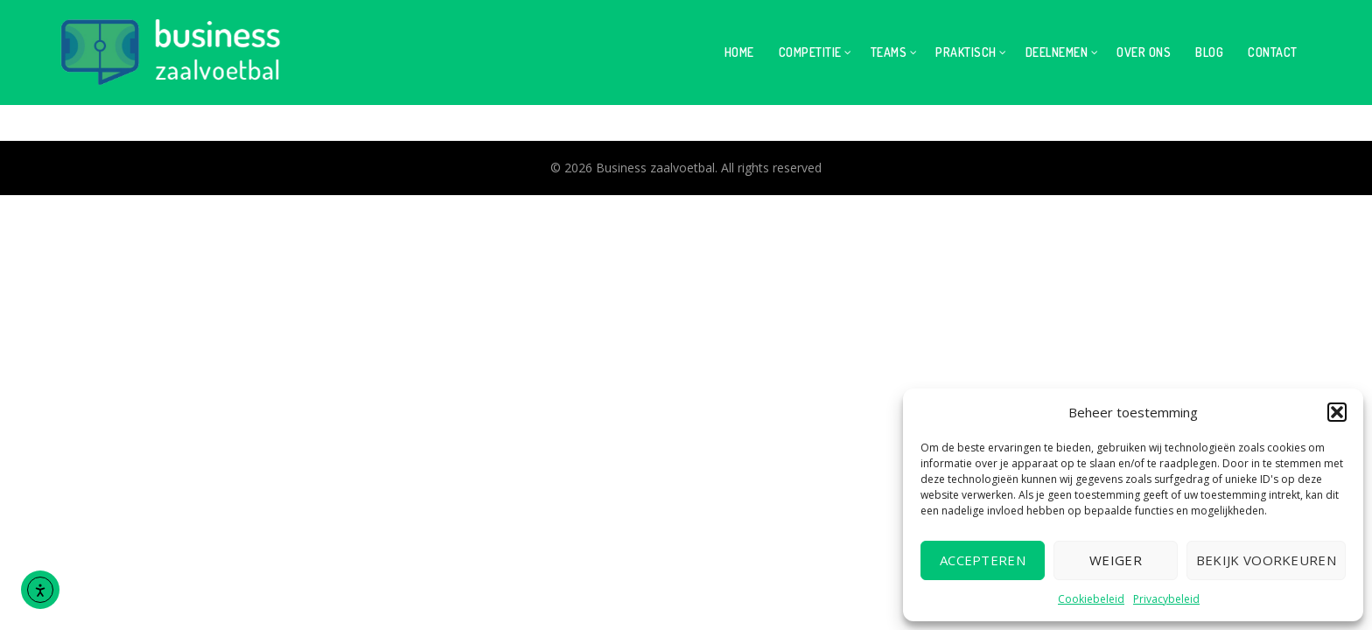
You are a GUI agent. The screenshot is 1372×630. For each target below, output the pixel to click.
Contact (1273, 52)
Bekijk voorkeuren (1266, 560)
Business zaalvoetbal (655, 167)
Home (739, 52)
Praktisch (966, 52)
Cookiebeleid (1091, 599)
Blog (1209, 52)
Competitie (810, 52)
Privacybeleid (1166, 599)
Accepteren (983, 560)
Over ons (1143, 52)
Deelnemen (1057, 52)
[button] (1337, 412)
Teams (889, 52)
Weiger (1115, 560)
